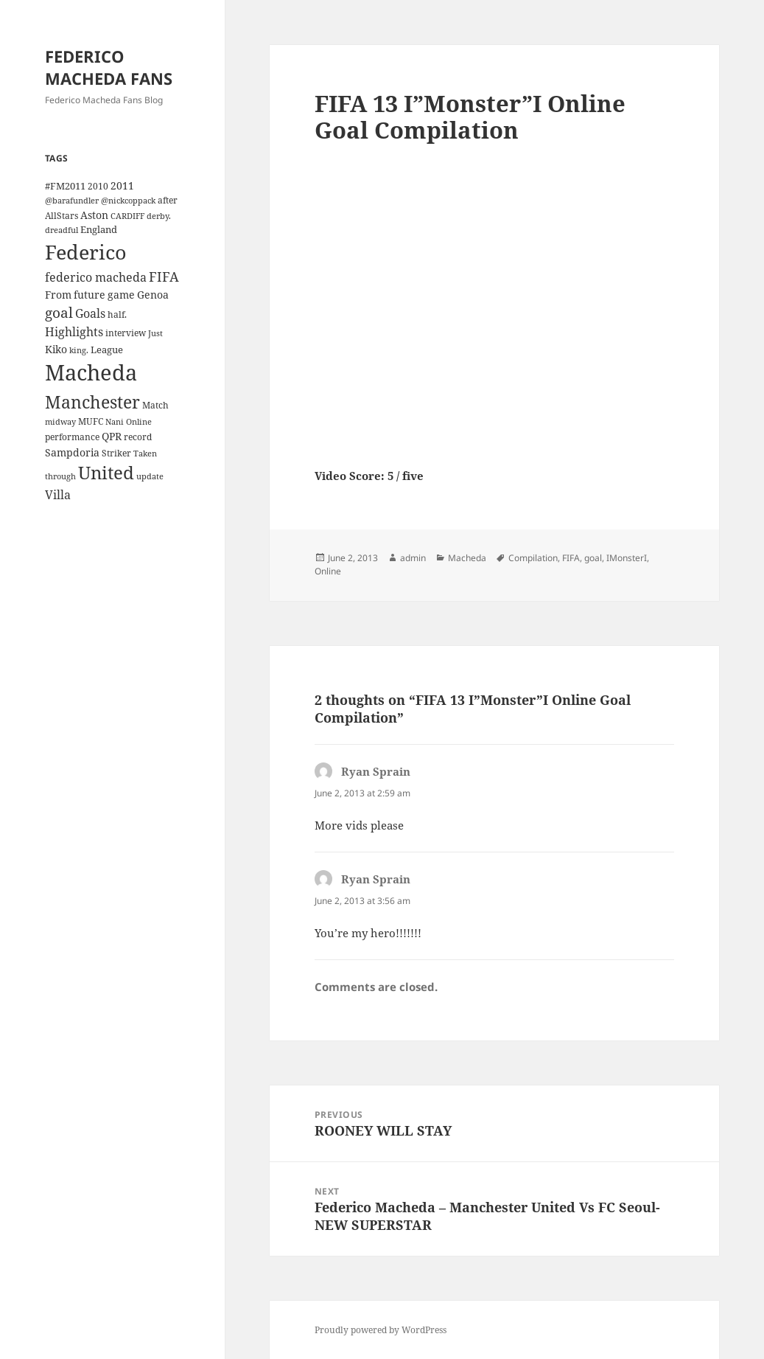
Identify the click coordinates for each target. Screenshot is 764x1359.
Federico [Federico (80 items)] (86, 251)
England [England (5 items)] (98, 229)
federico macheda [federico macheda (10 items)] (96, 277)
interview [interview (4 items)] (125, 332)
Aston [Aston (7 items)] (94, 215)
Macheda (467, 558)
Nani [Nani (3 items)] (114, 422)
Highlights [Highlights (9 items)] (74, 332)
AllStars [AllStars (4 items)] (61, 215)
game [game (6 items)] (121, 295)
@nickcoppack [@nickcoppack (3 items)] (128, 200)
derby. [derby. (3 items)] (159, 216)
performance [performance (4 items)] (72, 436)
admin (413, 558)
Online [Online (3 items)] (139, 422)
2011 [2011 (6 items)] (122, 185)
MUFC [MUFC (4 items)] (90, 421)
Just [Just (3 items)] (155, 333)
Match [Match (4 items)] (155, 405)
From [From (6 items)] (58, 295)
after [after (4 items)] (168, 200)
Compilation (533, 558)
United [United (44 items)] (106, 472)
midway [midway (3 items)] (60, 422)
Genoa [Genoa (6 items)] (153, 295)
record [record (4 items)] (138, 436)
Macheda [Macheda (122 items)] (91, 372)
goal (593, 558)
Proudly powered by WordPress (380, 1330)
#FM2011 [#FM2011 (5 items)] (65, 185)
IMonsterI (626, 558)
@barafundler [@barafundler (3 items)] (72, 200)
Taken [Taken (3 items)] (145, 453)
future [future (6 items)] (89, 295)
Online (328, 571)
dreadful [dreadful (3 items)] (61, 230)
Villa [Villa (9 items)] (58, 495)
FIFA (571, 558)
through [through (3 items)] (60, 476)
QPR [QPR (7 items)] (112, 436)
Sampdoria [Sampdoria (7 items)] (72, 452)
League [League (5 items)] (107, 349)
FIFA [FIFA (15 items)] (164, 276)
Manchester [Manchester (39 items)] (92, 402)
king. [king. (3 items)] (78, 350)
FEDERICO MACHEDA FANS (108, 67)
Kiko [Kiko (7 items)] (56, 349)
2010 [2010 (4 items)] (98, 186)
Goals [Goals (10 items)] (90, 313)
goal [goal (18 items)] (59, 312)
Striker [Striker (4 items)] (116, 453)
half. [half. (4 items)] (117, 314)
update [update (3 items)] (150, 476)
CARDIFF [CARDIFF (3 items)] (127, 216)
